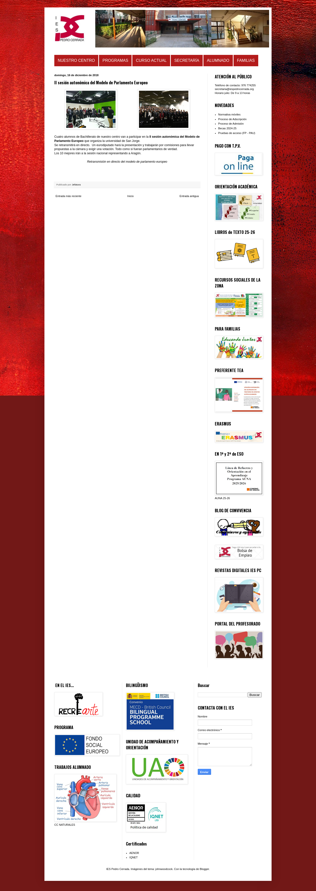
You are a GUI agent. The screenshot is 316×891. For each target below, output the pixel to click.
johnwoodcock (164, 869)
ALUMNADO (218, 60)
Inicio (130, 196)
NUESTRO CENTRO (76, 60)
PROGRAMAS (115, 60)
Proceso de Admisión (231, 123)
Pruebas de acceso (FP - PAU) (236, 133)
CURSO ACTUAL (151, 60)
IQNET (133, 857)
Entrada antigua (189, 196)
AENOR (134, 852)
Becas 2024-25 (227, 128)
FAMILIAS (246, 60)
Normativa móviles (229, 114)
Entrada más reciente (68, 196)
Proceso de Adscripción (232, 119)
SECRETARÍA (186, 60)
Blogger (204, 869)
